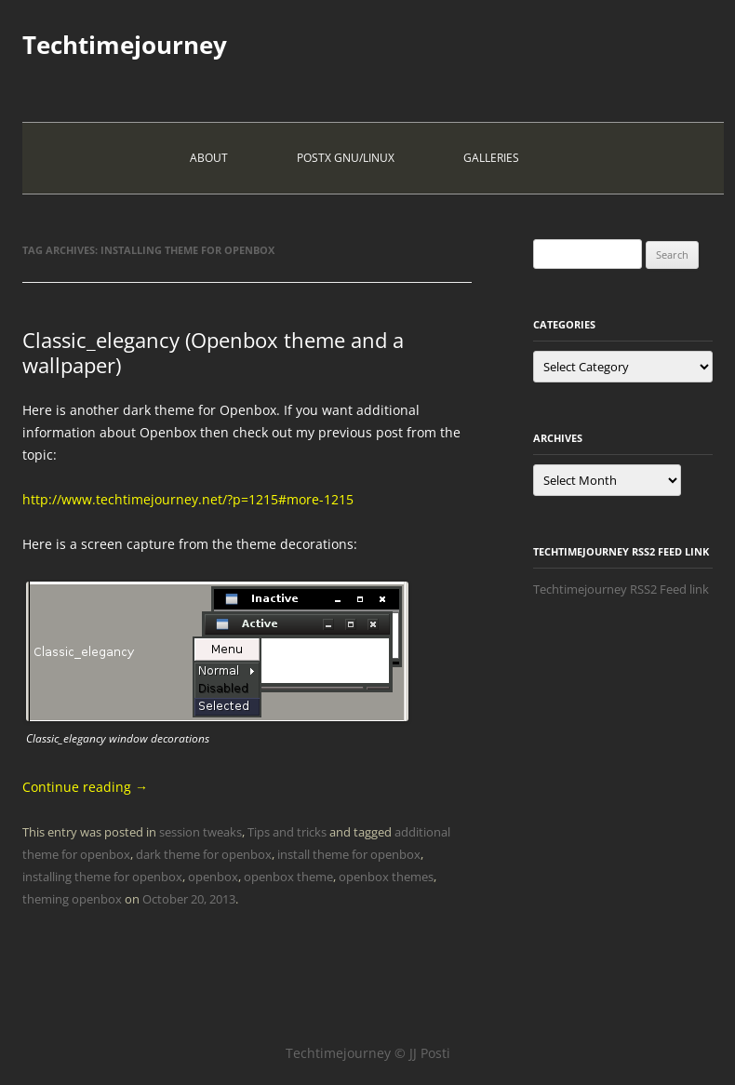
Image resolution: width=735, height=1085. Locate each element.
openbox (213, 876)
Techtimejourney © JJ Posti (368, 1053)
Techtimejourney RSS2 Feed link (621, 589)
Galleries (491, 158)
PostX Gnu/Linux (345, 158)
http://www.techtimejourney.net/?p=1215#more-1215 (188, 499)
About (209, 158)
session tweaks (200, 832)
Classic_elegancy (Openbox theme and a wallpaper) (213, 352)
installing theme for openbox (102, 876)
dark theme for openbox (204, 854)
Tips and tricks (287, 832)
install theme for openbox (349, 854)
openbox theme (288, 876)
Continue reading (85, 787)
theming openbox (72, 899)
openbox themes (386, 876)
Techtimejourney (124, 44)
